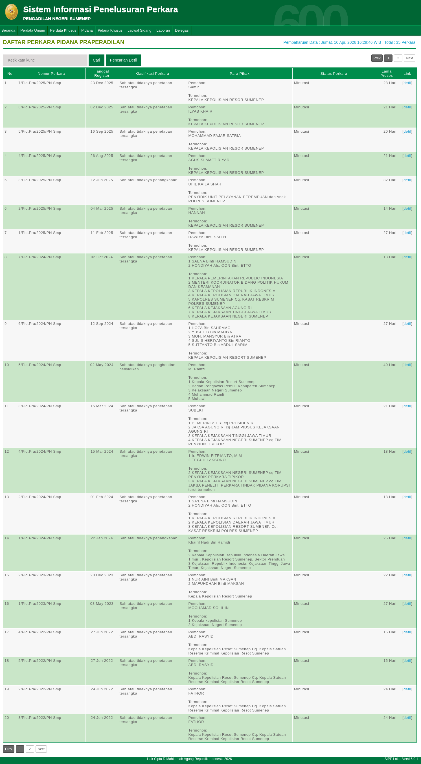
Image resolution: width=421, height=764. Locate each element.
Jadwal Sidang (140, 30)
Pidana (87, 30)
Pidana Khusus (110, 30)
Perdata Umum (32, 30)
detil (407, 83)
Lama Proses (386, 73)
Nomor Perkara (51, 73)
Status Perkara (333, 73)
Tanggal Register (101, 73)
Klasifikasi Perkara (152, 73)
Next (409, 58)
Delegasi (182, 30)
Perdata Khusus (63, 30)
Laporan (163, 30)
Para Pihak (239, 73)
